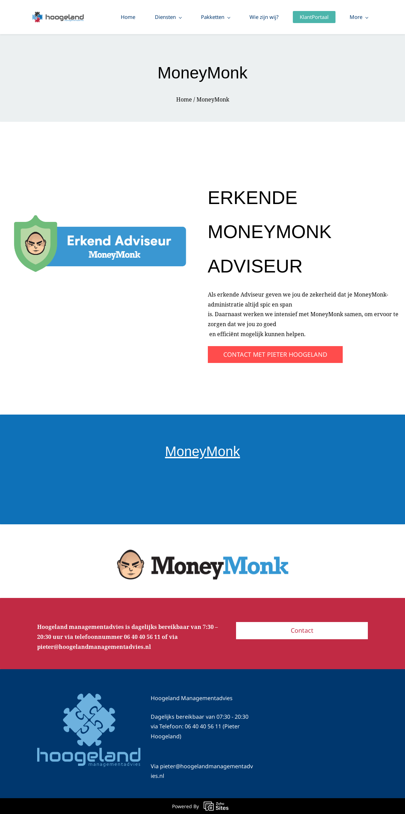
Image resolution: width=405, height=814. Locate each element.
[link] (97, 219)
